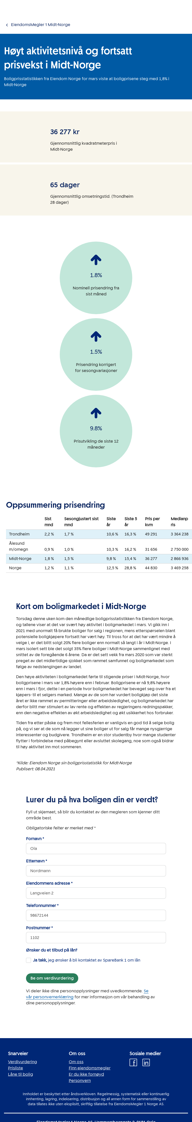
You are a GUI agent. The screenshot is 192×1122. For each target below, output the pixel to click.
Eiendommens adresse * (49, 883)
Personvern (80, 1080)
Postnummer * (39, 927)
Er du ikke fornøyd (86, 1074)
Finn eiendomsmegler (89, 1068)
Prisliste (15, 1068)
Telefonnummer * (42, 905)
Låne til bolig (20, 1074)
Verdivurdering (22, 1061)
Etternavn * (36, 861)
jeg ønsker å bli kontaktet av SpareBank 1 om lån (86, 960)
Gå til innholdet (14, 3)
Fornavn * (35, 838)
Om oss (76, 1061)
